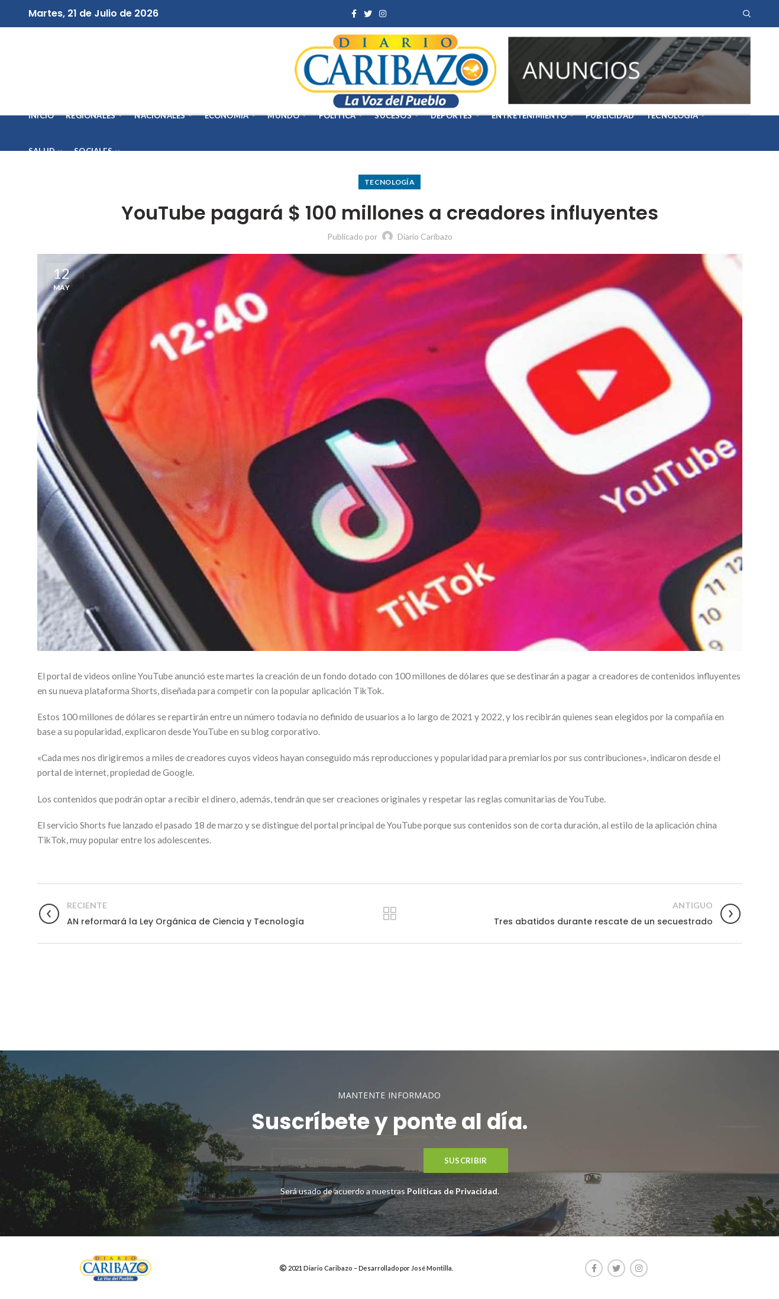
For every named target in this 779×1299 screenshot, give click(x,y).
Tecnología (389, 182)
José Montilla (431, 1268)
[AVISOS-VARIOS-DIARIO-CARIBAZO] (629, 70)
